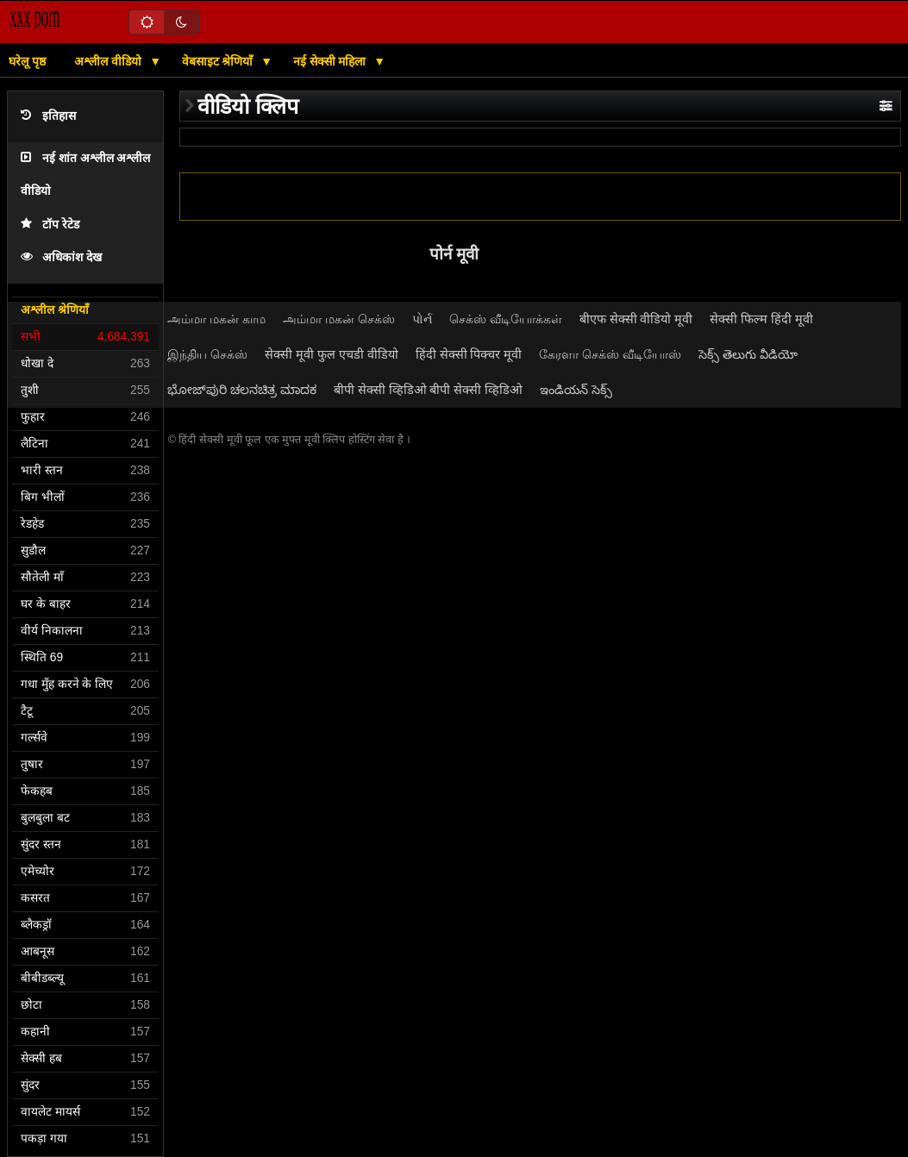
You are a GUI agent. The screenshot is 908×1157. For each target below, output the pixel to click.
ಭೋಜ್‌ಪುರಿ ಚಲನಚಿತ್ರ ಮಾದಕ (241, 390)
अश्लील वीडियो (109, 61)
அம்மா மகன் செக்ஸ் (339, 319)
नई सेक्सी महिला (331, 61)
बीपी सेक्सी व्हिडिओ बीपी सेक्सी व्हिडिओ (428, 390)
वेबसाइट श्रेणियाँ (219, 61)
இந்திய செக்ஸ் (207, 354)
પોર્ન (422, 319)
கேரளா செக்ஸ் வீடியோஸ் (610, 354)
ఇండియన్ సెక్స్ (576, 390)
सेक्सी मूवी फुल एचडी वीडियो (331, 354)
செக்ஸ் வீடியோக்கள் (505, 319)
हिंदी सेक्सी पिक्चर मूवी (469, 354)
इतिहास (48, 115)
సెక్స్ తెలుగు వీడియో (748, 354)
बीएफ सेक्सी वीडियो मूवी (636, 319)
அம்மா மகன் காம (216, 319)
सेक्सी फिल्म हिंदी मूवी (761, 319)
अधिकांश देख (61, 257)
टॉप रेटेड (50, 224)
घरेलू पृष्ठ (27, 61)
